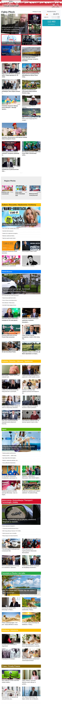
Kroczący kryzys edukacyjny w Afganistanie (11, 646)
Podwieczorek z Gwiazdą (31, 266)
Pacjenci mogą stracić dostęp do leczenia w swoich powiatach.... (31, 408)
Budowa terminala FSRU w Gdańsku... (31, 108)
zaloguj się (56, 0)
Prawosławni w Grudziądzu (11, 660)
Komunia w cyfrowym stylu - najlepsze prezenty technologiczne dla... (31, 392)
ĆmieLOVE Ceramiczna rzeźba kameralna (11, 253)
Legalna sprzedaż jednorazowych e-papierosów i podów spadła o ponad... (31, 377)
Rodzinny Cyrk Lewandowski (11, 266)
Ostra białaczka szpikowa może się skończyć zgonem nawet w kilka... (31, 422)
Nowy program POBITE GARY (31, 252)
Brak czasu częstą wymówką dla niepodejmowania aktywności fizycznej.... (11, 423)
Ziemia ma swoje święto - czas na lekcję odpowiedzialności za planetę (31, 646)
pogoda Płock (51, 17)
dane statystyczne (51, 30)
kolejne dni (46, 23)
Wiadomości (25, 0)
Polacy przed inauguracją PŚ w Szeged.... (31, 120)
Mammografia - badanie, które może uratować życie (11, 377)
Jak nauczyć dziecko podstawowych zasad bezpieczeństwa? (31, 661)
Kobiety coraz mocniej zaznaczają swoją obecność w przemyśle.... (11, 391)
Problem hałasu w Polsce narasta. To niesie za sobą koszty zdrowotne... (11, 408)
